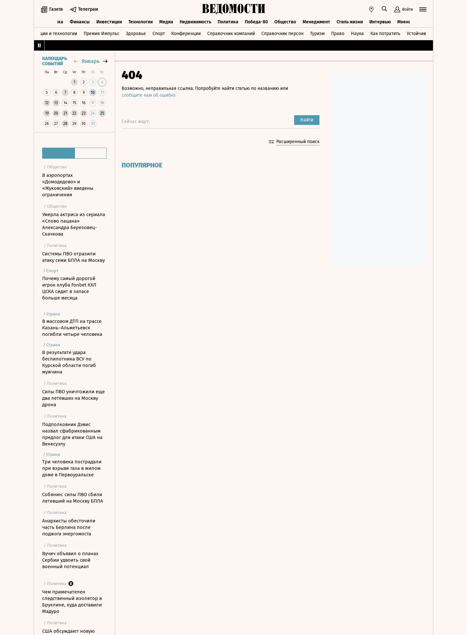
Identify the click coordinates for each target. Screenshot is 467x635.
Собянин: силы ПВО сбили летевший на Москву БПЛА (72, 498)
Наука (357, 33)
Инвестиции (109, 22)
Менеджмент (316, 22)
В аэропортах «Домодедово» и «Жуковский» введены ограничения (67, 185)
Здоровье (136, 33)
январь (91, 61)
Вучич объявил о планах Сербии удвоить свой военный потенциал (70, 560)
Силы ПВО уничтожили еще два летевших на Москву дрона (73, 398)
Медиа (166, 22)
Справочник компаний (231, 33)
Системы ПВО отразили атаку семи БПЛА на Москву (73, 257)
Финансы (80, 22)
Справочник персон (282, 33)
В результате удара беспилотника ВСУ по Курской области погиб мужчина (69, 362)
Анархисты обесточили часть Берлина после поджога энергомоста (68, 527)
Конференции (186, 33)
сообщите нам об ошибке (149, 95)
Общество (285, 22)
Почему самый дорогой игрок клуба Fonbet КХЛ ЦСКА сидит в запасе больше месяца (69, 288)
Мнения (405, 22)
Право (337, 33)
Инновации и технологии (50, 33)
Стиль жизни (350, 22)
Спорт (158, 33)
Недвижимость (195, 22)
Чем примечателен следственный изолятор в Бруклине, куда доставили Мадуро (72, 601)
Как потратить (385, 33)
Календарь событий (54, 61)
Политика (228, 22)
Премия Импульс (101, 33)
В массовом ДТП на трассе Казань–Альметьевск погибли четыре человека (72, 327)
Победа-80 (256, 22)
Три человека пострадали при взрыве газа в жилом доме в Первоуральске (72, 468)
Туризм (317, 33)
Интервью (380, 22)
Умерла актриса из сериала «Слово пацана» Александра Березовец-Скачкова (73, 224)
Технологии (140, 22)
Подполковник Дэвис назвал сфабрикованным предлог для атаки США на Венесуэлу (72, 434)
